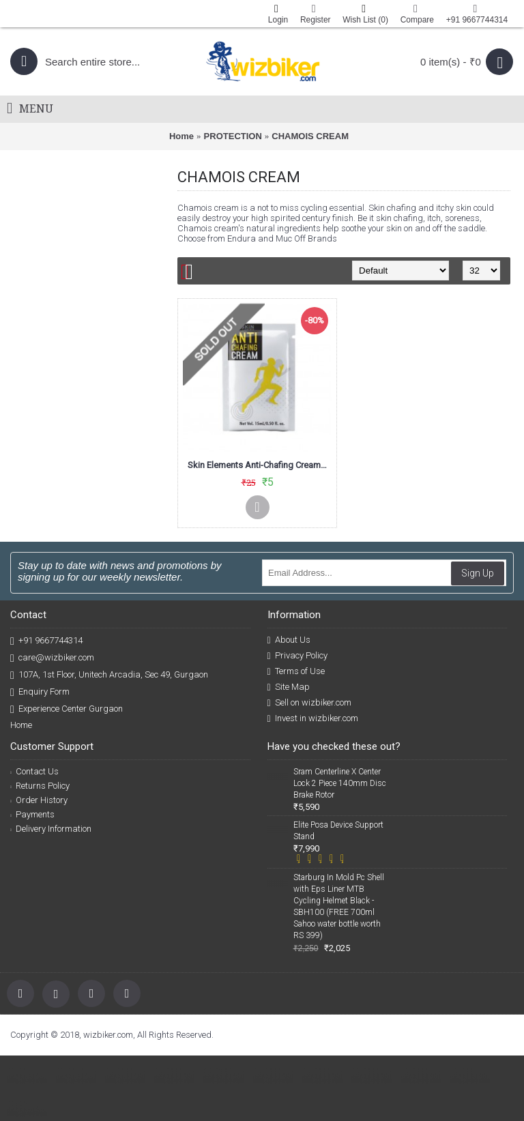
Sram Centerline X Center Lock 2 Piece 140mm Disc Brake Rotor (339, 783)
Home (181, 136)
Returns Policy (40, 786)
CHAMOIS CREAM (310, 136)
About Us (288, 640)
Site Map (288, 687)
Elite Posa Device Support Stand (338, 830)
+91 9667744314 (46, 641)
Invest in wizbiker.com (312, 718)
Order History (39, 800)
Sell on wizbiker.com (309, 702)
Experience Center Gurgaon (66, 709)
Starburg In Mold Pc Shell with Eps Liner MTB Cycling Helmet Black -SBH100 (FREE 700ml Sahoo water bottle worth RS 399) (338, 906)
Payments (32, 814)
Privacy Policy (297, 655)
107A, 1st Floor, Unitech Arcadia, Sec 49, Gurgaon (109, 675)
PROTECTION (233, 136)
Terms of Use (296, 671)
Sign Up (477, 573)
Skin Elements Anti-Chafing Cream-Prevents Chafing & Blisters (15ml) (260, 465)
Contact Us (34, 771)
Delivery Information (50, 829)
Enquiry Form (40, 692)
